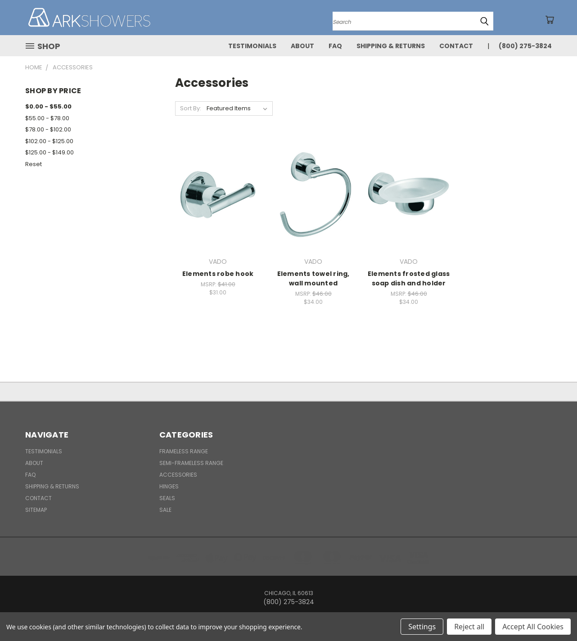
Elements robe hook (218, 273)
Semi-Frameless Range (191, 463)
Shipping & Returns (390, 45)
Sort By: (190, 108)
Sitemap (36, 510)
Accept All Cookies (532, 627)
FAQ (335, 45)
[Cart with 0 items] (549, 19)
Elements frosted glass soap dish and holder (409, 278)
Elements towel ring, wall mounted (313, 278)
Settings (422, 627)
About (302, 45)
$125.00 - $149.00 (49, 152)
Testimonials (252, 45)
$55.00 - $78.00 (47, 118)
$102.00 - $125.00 (49, 141)
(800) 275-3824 (525, 45)
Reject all (469, 627)
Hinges (169, 486)
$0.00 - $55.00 (48, 106)
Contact (456, 45)
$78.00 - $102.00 (48, 129)
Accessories (178, 474)
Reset (33, 164)
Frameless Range (183, 451)
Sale (165, 510)
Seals (167, 498)
